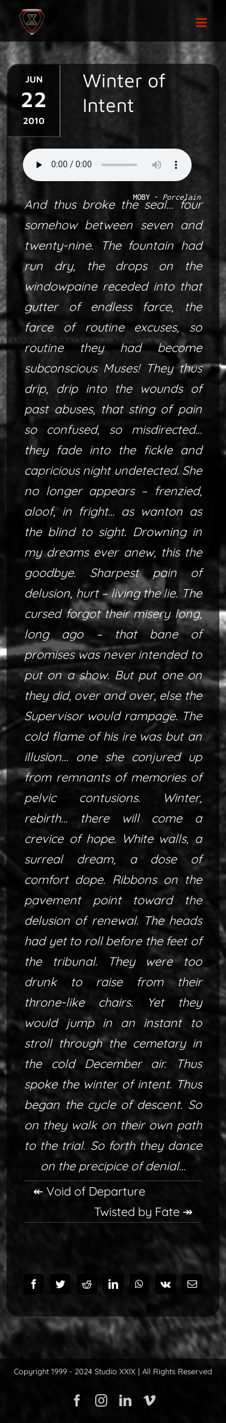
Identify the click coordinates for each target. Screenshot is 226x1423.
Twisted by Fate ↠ (143, 1211)
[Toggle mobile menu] (202, 22)
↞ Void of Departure (89, 1191)
